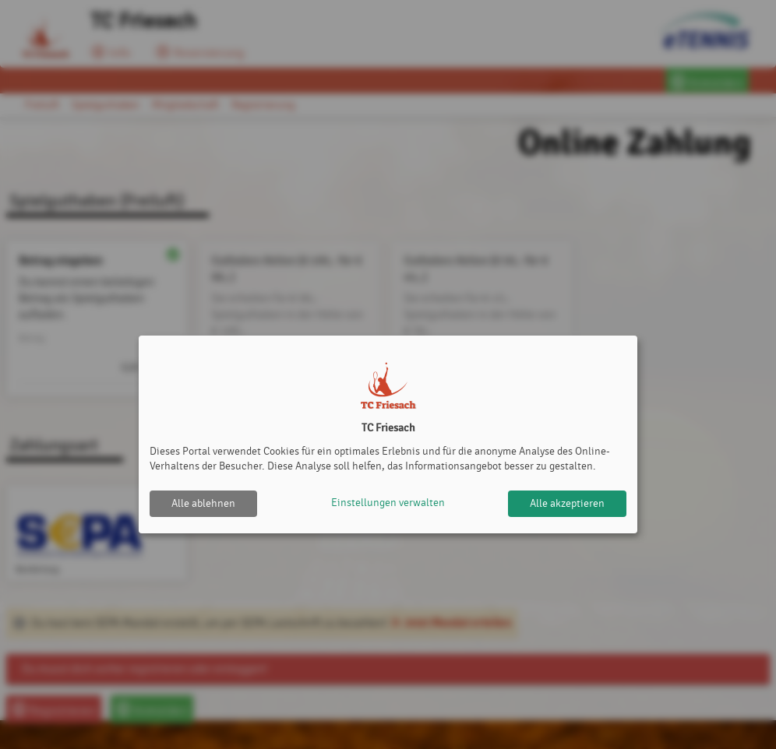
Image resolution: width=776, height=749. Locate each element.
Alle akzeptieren (567, 503)
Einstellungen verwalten (388, 503)
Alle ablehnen (203, 503)
